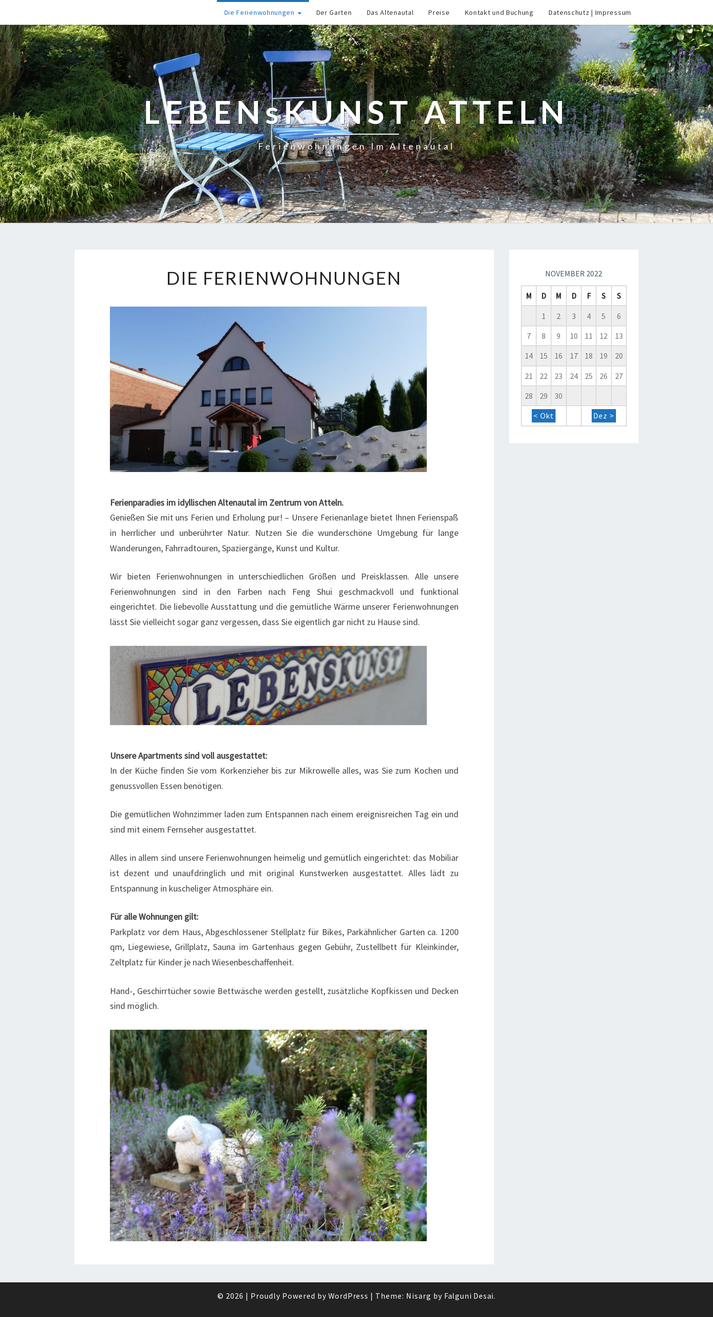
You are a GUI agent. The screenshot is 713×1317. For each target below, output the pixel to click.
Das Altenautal (390, 12)
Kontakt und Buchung (499, 12)
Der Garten (334, 12)
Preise (439, 12)
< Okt (543, 416)
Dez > (603, 416)
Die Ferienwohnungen (263, 12)
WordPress (348, 1296)
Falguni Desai (469, 1296)
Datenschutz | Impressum (590, 12)
